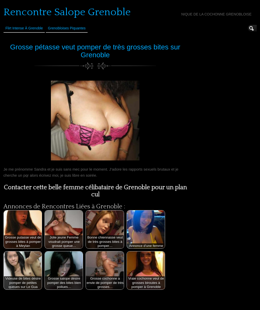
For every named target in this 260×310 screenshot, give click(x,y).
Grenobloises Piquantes (67, 28)
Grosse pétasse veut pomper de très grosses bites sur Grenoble (95, 51)
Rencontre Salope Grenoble (67, 12)
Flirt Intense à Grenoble (24, 28)
